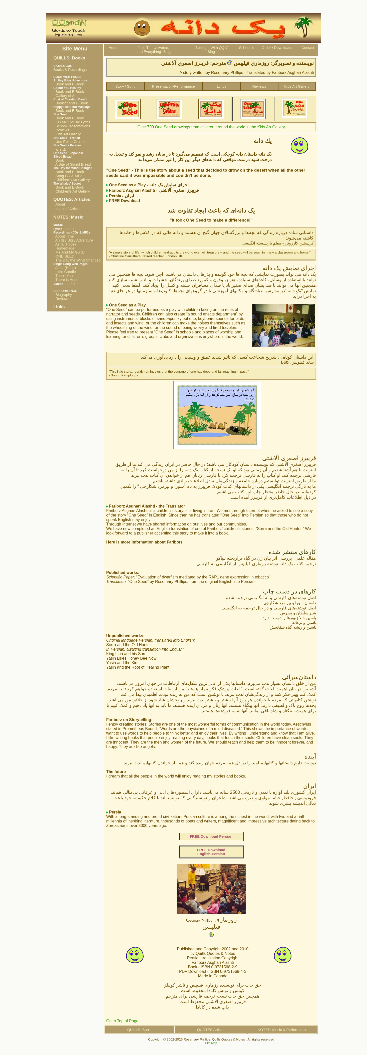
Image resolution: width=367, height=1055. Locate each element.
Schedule (246, 48)
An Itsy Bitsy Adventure (73, 240)
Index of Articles (68, 209)
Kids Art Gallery (67, 134)
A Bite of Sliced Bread (72, 164)
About (60, 204)
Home (113, 48)
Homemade (64, 248)
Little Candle (65, 272)
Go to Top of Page (122, 1021)
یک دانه (60, 149)
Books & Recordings (70, 68)
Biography (63, 295)
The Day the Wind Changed (77, 260)
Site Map (211, 1043)
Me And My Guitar (69, 252)
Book (59, 160)
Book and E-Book (69, 84)
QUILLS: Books (139, 1030)
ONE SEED (64, 256)
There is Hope (66, 280)
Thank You (63, 276)
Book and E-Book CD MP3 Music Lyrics (72, 120)
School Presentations (72, 126)
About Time (64, 236)
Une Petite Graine (69, 142)
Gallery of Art (65, 96)
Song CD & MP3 (68, 176)
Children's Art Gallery (72, 180)
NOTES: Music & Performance (282, 1030)
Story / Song (125, 86)
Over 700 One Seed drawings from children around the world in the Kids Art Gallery (211, 127)
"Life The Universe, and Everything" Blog (154, 50)
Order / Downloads (277, 48)
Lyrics (221, 86)
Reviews (62, 130)
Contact (307, 48)
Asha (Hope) (65, 244)
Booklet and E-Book (71, 103)
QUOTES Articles (211, 1030)
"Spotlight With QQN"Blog (211, 50)
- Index (64, 229)
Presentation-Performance (173, 86)
